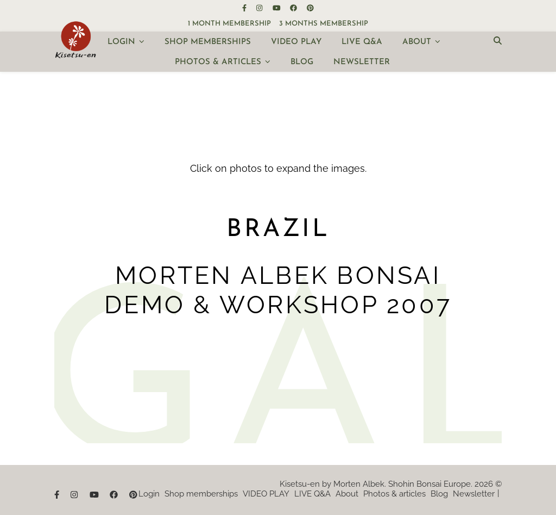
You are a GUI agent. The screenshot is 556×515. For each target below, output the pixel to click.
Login (121, 42)
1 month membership (229, 23)
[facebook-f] (245, 8)
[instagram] (260, 8)
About (416, 42)
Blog (301, 62)
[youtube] (277, 8)
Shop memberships (208, 42)
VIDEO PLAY (296, 42)
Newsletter (361, 62)
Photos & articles (218, 62)
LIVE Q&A (362, 42)
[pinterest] (310, 8)
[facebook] (294, 8)
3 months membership (323, 23)
